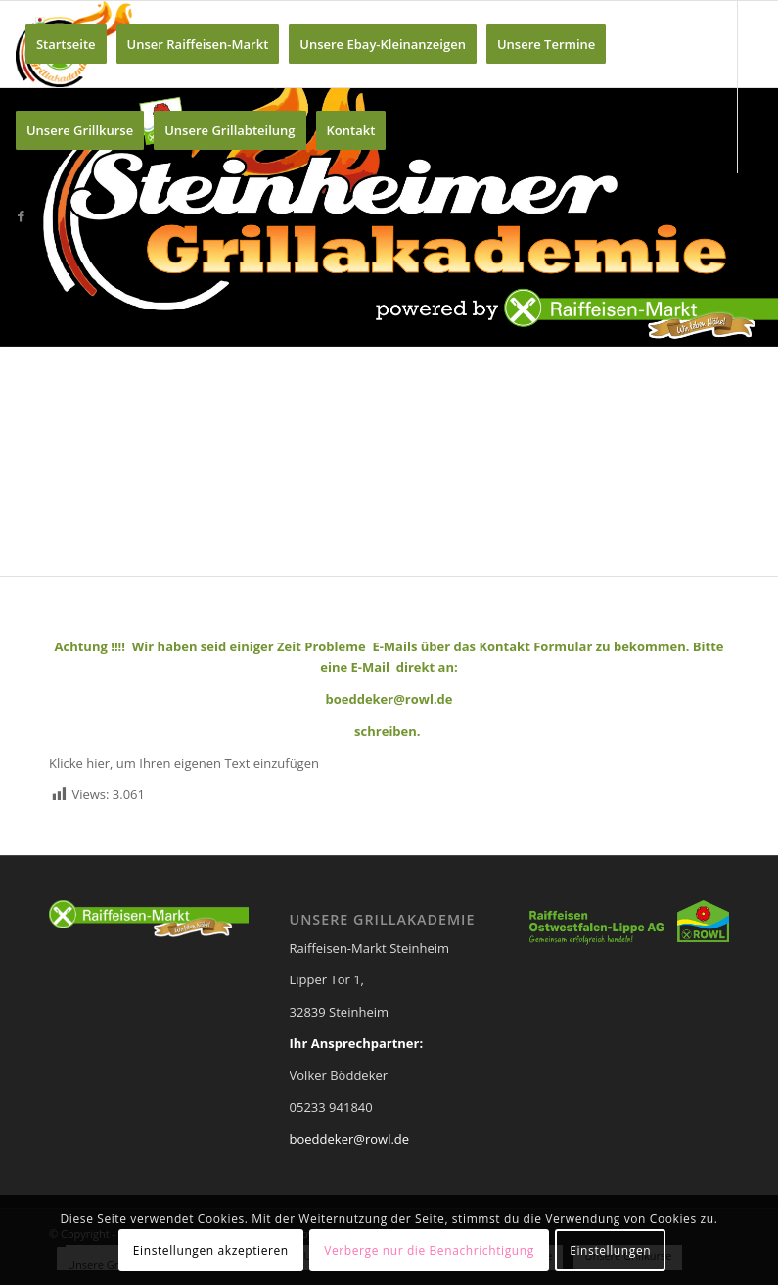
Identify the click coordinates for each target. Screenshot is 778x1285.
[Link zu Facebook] (21, 215)
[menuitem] (66, 44)
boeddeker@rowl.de (350, 1139)
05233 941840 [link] (331, 1107)
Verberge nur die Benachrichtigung (429, 1250)
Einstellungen (610, 1250)
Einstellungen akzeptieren (211, 1250)
